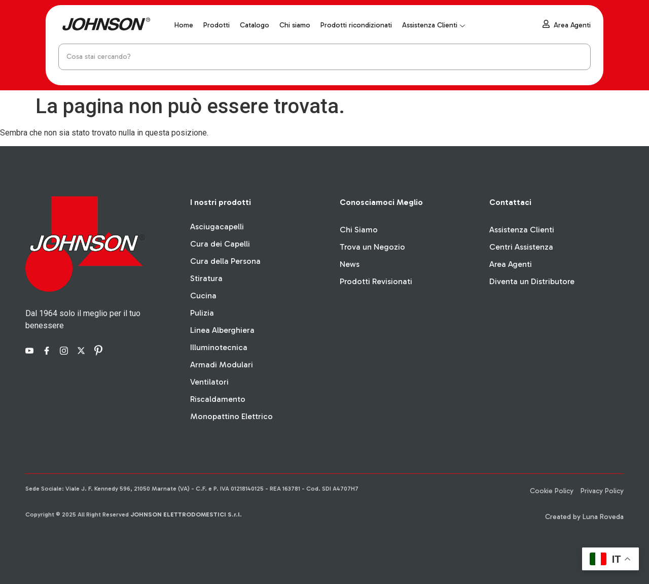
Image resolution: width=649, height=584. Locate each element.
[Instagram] (65, 350)
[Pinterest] (99, 350)
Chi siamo (294, 25)
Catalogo (254, 25)
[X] (82, 350)
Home (183, 25)
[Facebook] (48, 350)
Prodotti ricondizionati (356, 25)
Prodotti (216, 25)
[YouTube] (31, 350)
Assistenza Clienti (433, 25)
